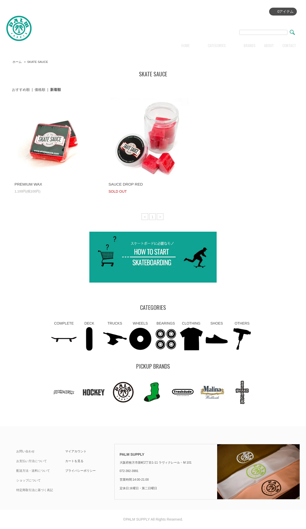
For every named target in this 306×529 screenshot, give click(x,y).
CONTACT (289, 45)
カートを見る (74, 461)
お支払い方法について (31, 461)
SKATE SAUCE (37, 62)
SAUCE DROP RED (125, 184)
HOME (185, 45)
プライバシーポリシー (80, 470)
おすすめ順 (21, 90)
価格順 (40, 90)
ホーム (17, 62)
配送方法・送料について (33, 470)
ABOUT (269, 45)
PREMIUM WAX (28, 184)
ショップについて (28, 480)
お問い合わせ (25, 451)
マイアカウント (76, 451)
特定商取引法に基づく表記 (34, 490)
